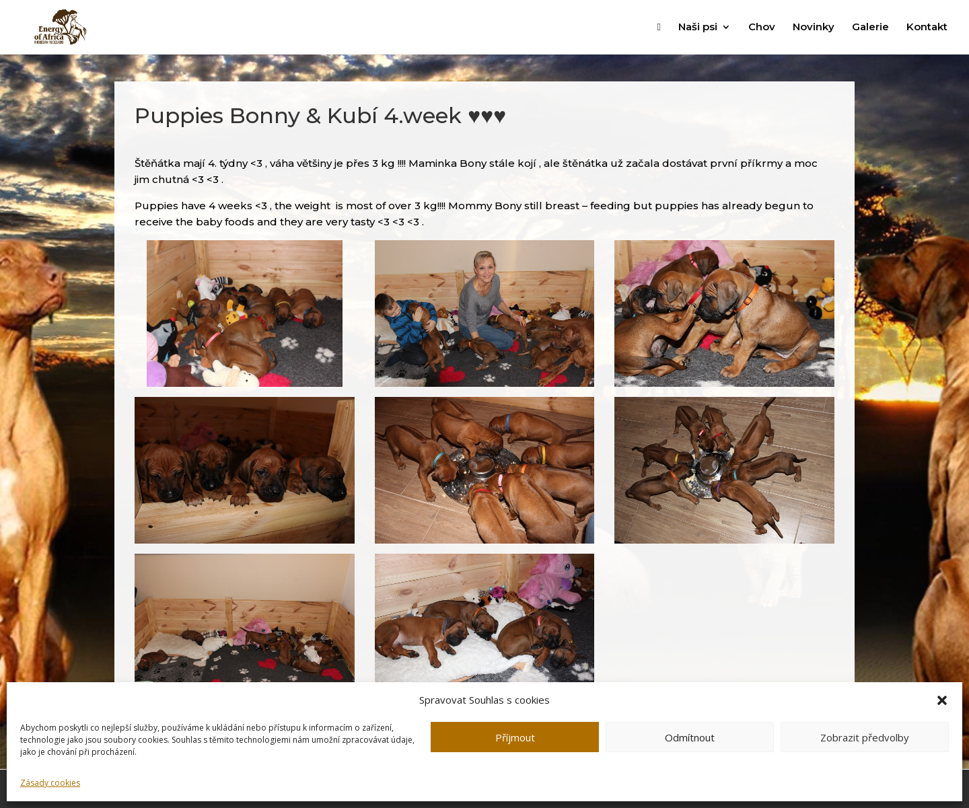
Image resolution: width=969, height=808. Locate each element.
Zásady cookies (50, 782)
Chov (761, 27)
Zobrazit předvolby (864, 737)
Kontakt (926, 27)
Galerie (870, 27)
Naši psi (697, 27)
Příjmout (515, 737)
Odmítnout (690, 737)
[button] (942, 700)
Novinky (813, 27)
